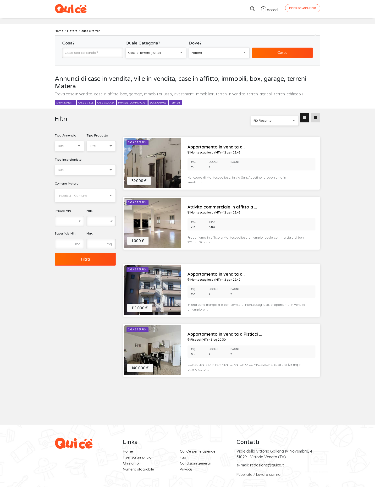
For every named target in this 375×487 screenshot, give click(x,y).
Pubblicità (244, 474)
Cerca (282, 52)
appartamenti (65, 102)
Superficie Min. (65, 233)
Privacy (186, 469)
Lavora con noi (268, 474)
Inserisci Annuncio (302, 8)
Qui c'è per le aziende (197, 451)
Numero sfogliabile (138, 469)
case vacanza (105, 102)
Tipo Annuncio (65, 135)
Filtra (85, 259)
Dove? (195, 43)
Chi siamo (131, 463)
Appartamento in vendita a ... (217, 147)
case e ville (86, 102)
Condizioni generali (195, 463)
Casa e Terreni (137, 142)
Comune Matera (66, 183)
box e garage (158, 102)
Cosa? (68, 43)
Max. (90, 211)
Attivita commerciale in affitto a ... (222, 207)
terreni (175, 102)
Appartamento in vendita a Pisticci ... (225, 334)
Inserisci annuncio (137, 457)
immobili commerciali (132, 102)
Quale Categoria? (143, 43)
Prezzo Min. (63, 211)
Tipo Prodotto (97, 135)
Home (128, 451)
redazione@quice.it (267, 465)
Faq (183, 457)
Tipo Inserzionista (68, 159)
